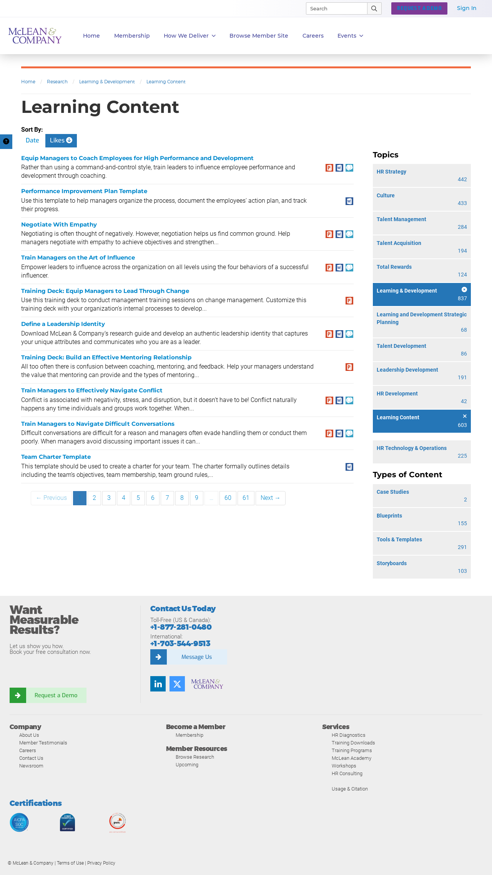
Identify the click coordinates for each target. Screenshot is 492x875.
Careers (27, 750)
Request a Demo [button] (419, 8)
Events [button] (350, 36)
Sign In (467, 8)
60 (227, 497)
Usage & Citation (350, 789)
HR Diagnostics (349, 735)
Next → (271, 497)
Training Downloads (353, 743)
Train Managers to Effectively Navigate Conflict (92, 390)
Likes (61, 140)
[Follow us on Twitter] (177, 683)
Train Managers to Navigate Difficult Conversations (98, 423)
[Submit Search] (374, 8)
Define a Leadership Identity (63, 324)
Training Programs (352, 750)
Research (57, 81)
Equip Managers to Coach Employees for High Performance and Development (137, 158)
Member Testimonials (43, 743)
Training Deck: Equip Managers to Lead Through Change (105, 290)
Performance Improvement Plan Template (84, 191)
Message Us (196, 657)
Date (32, 140)
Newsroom (31, 766)
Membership (132, 35)
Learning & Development (107, 81)
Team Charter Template (56, 456)
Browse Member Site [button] (258, 35)
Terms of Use (70, 863)
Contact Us (31, 758)
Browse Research (195, 757)
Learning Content (166, 81)
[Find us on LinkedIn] (158, 683)
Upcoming (187, 764)
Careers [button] (313, 35)
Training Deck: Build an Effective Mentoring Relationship (106, 357)
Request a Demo (56, 695)
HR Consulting (347, 773)
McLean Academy (351, 758)
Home (91, 35)
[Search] (333, 8)
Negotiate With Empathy (59, 224)
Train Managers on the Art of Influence (78, 257)
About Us (29, 735)
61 (246, 497)
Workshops (344, 766)
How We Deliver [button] (190, 36)
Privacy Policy (101, 863)
